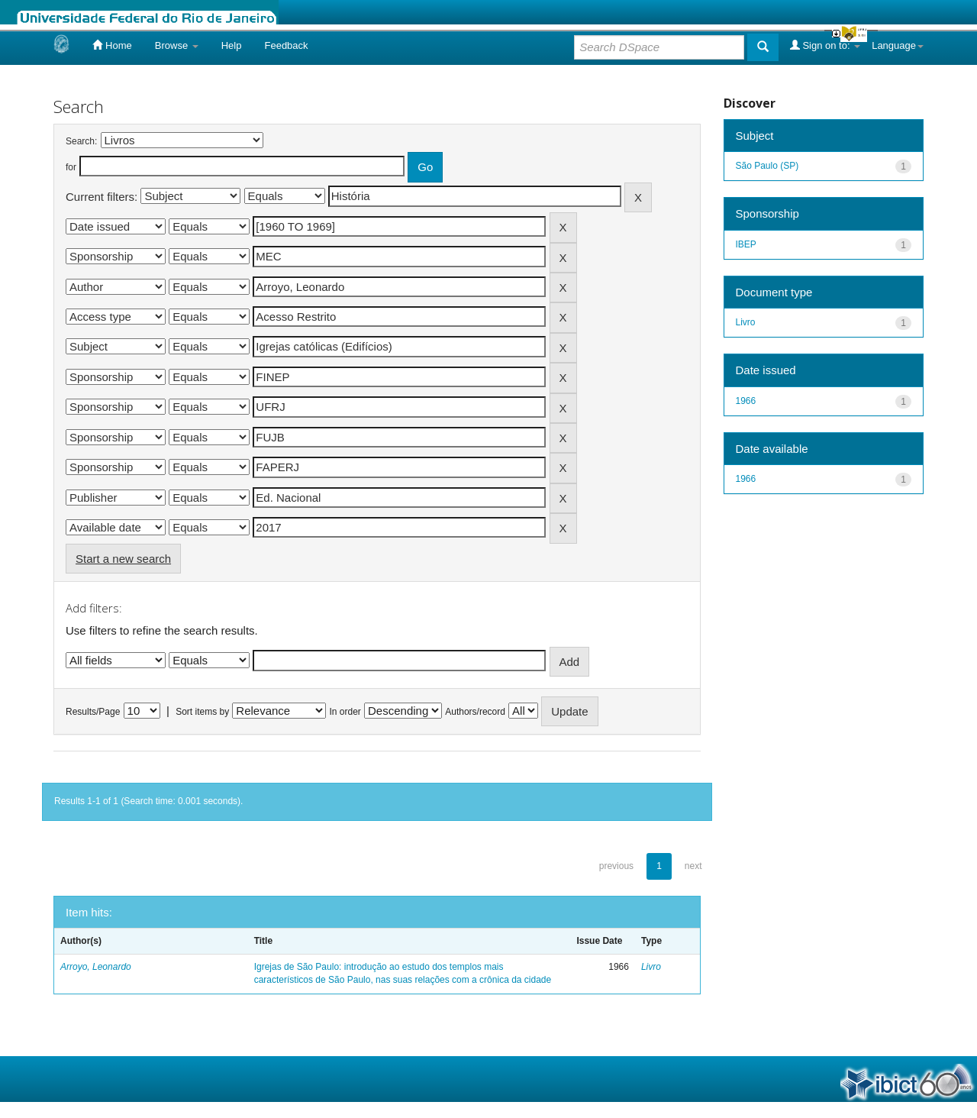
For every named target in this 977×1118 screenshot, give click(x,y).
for (71, 167)
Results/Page (93, 711)
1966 (746, 401)
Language (898, 45)
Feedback (286, 45)
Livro (651, 966)
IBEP (746, 244)
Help (231, 45)
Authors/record (475, 711)
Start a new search (123, 558)
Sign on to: (825, 45)
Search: (81, 141)
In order (345, 711)
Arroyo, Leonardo (95, 966)
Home (111, 45)
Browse (176, 45)
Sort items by (202, 711)
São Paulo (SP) (767, 165)
